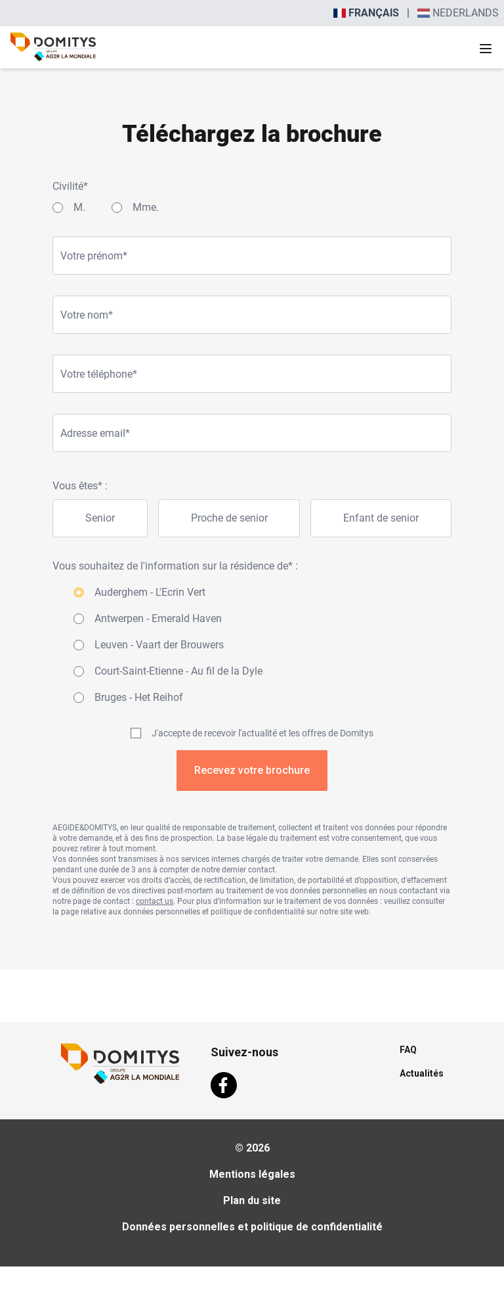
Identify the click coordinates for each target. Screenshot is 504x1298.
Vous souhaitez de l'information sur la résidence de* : (175, 566)
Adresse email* (95, 433)
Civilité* (70, 186)
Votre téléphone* (98, 374)
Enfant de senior (381, 518)
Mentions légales (252, 1174)
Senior (100, 518)
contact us (154, 901)
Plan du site (252, 1200)
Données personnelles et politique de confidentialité (252, 1226)
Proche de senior (229, 518)
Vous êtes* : (80, 486)
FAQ (408, 1049)
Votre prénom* (93, 256)
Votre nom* (86, 315)
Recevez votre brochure (252, 770)
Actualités (422, 1073)
